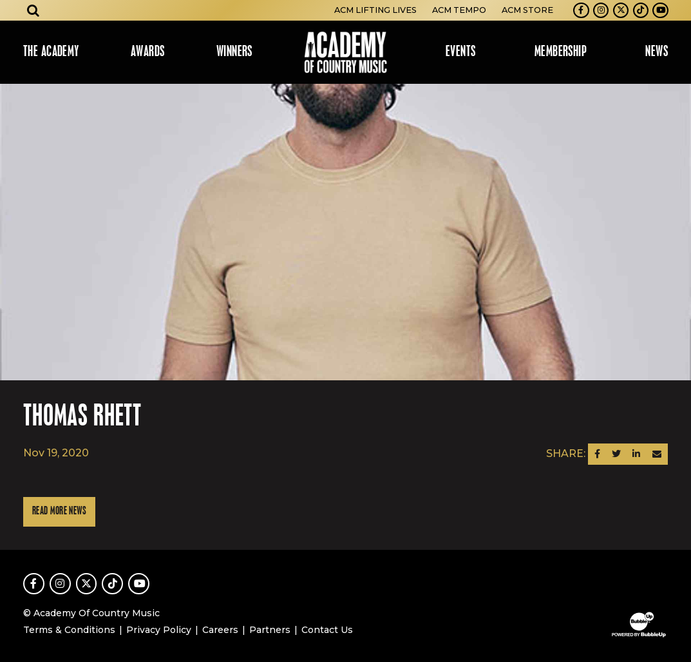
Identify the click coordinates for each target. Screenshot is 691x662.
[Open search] (33, 10)
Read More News (59, 511)
